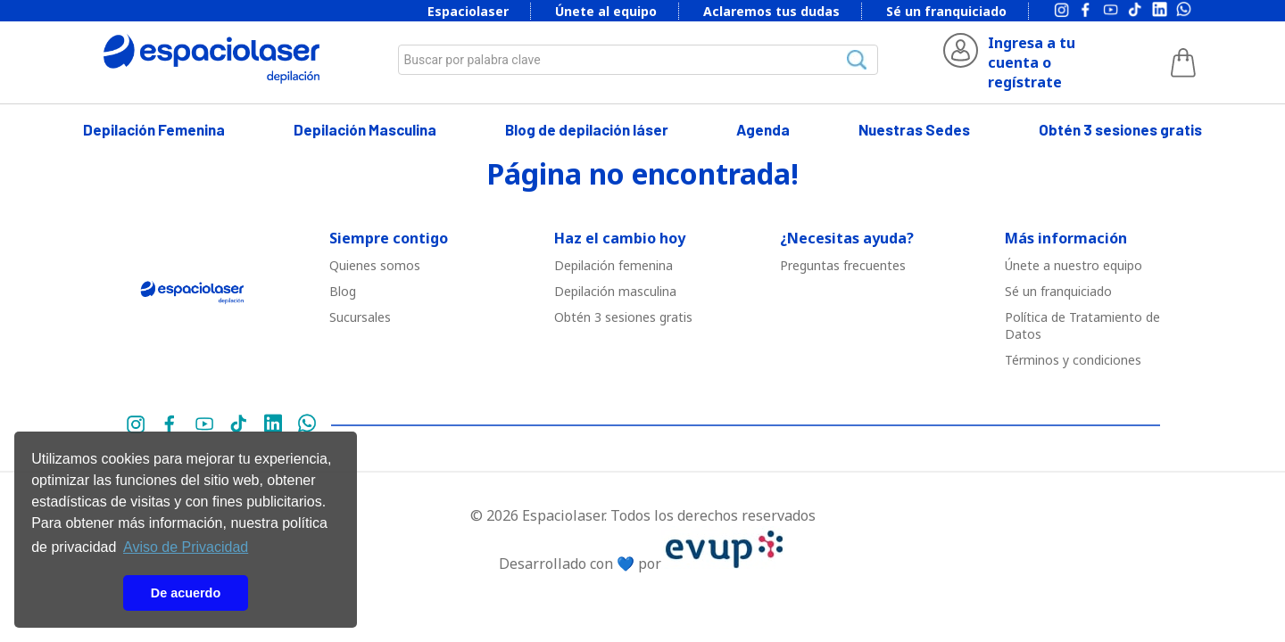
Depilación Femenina (154, 129)
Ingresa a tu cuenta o (1031, 52)
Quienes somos (374, 265)
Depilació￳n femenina (613, 265)
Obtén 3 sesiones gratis (1120, 129)
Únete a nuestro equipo (1073, 265)
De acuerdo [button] (185, 593)
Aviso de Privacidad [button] (185, 547)
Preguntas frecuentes (843, 265)
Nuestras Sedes (914, 129)
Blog (342, 291)
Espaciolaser (468, 11)
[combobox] (638, 60)
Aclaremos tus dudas (771, 11)
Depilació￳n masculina (615, 291)
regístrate (1025, 82)
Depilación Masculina (365, 129)
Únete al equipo (606, 11)
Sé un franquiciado (946, 11)
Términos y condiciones (1073, 359)
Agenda (763, 129)
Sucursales (360, 317)
